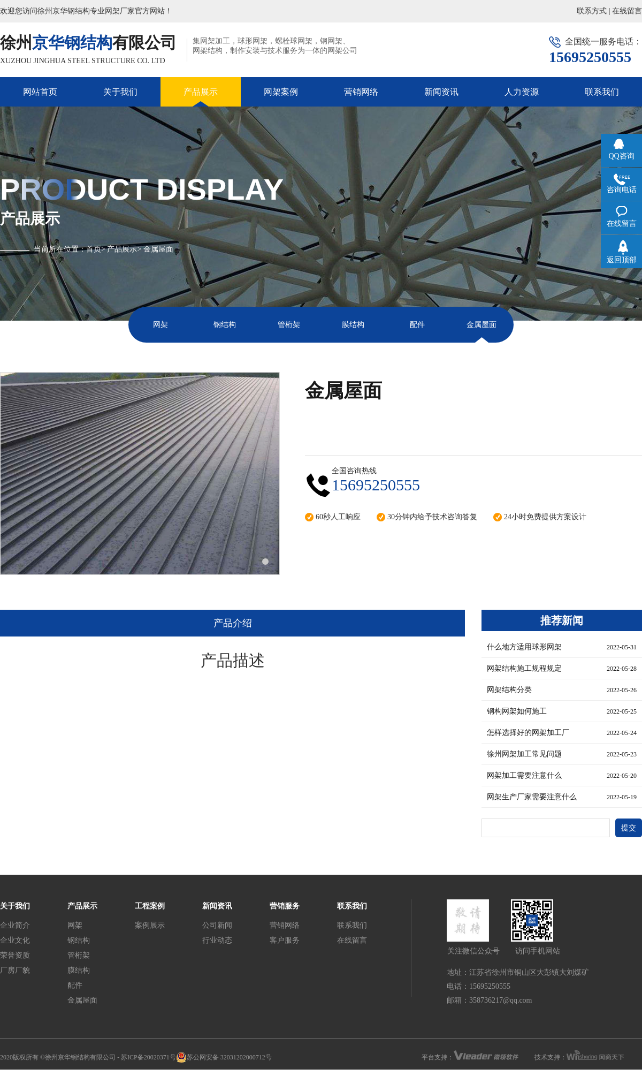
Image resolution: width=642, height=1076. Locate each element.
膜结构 (353, 325)
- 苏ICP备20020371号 (146, 1057)
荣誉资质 (15, 955)
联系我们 (602, 91)
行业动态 (217, 940)
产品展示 (201, 91)
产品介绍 (232, 623)
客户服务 (285, 940)
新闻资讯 (441, 91)
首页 (93, 249)
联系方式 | (593, 11)
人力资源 (522, 91)
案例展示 (150, 925)
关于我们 (120, 91)
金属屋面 (481, 325)
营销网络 (361, 91)
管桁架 (289, 325)
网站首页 (40, 91)
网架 (160, 325)
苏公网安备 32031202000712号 (224, 1057)
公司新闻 (217, 925)
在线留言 (627, 11)
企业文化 (15, 940)
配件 (417, 325)
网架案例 (281, 91)
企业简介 (15, 925)
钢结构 (224, 325)
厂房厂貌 (15, 970)
